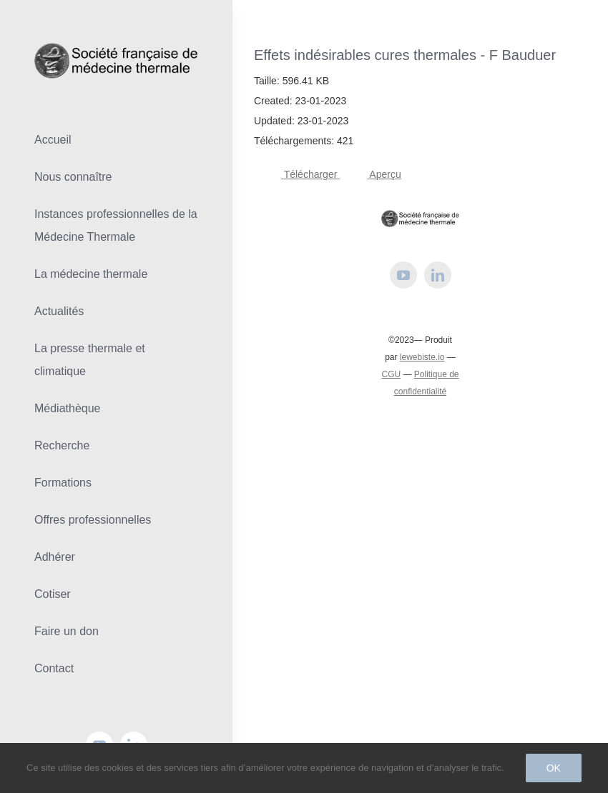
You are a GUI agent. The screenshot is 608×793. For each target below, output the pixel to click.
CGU (391, 374)
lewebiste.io (422, 357)
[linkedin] (437, 275)
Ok (553, 768)
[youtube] (403, 275)
